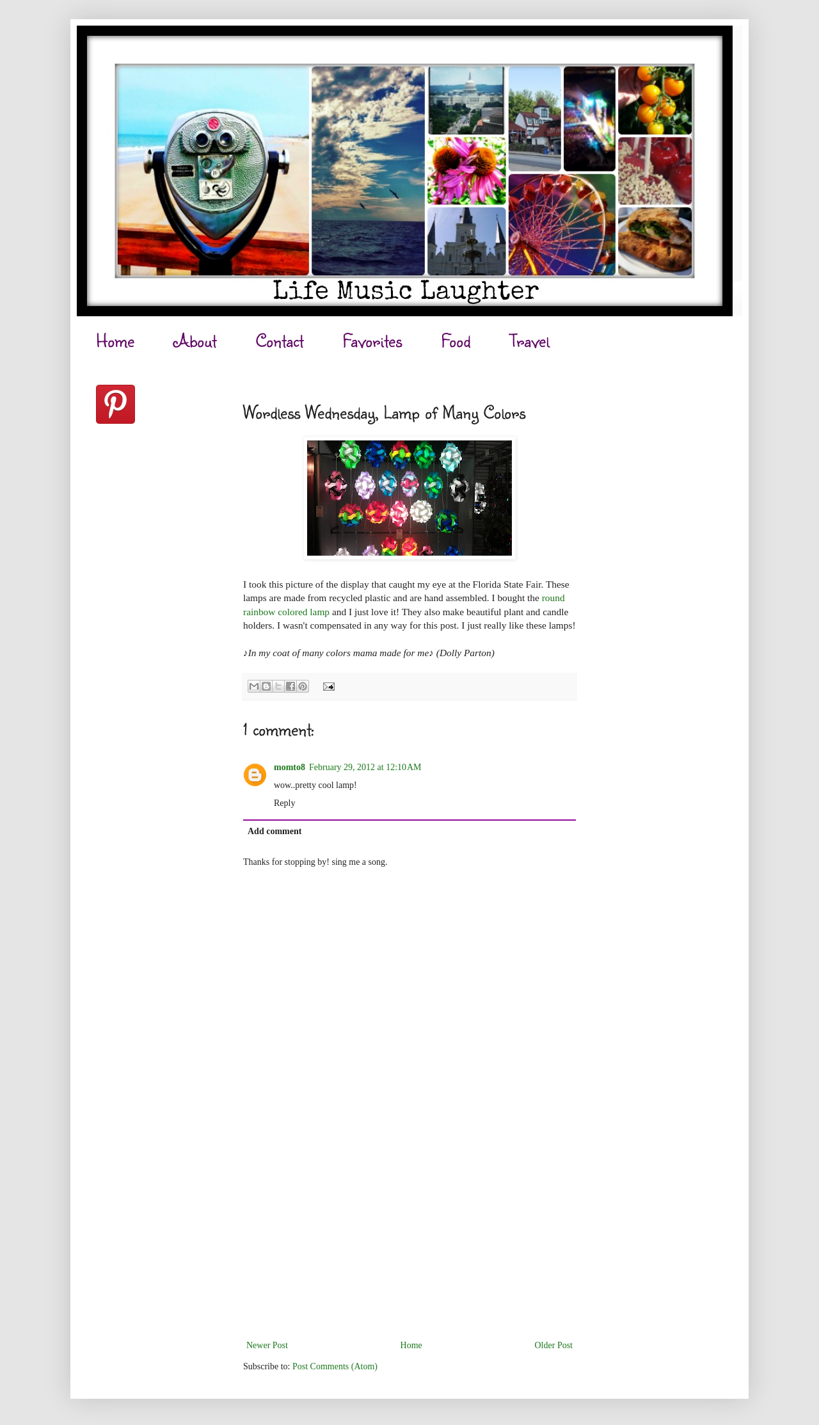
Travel (529, 340)
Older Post (554, 1345)
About (195, 340)
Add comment (274, 831)
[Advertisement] (409, 1241)
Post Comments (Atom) (335, 1366)
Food (455, 340)
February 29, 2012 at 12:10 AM (365, 767)
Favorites (372, 340)
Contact (279, 340)
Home (115, 340)
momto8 (289, 767)
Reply (284, 803)
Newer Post (267, 1345)
